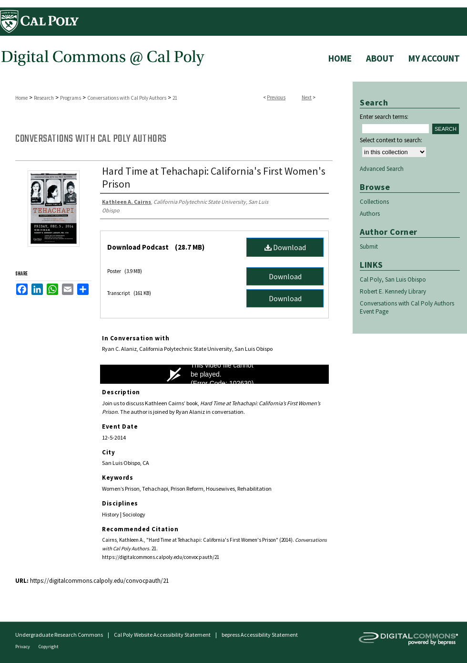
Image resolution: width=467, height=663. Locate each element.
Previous (276, 97)
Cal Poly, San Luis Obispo (393, 279)
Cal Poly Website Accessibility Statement (162, 634)
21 (175, 98)
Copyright (49, 646)
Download (285, 247)
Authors (370, 214)
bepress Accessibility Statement (260, 634)
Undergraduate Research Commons (59, 634)
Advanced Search (382, 169)
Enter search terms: (384, 117)
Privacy (23, 646)
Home (21, 98)
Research (44, 98)
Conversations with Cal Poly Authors (126, 98)
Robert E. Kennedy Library (393, 291)
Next (307, 97)
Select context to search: (391, 140)
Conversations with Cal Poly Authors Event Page (407, 307)
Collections (374, 202)
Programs (70, 98)
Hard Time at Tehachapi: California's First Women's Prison (213, 177)
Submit (369, 246)
